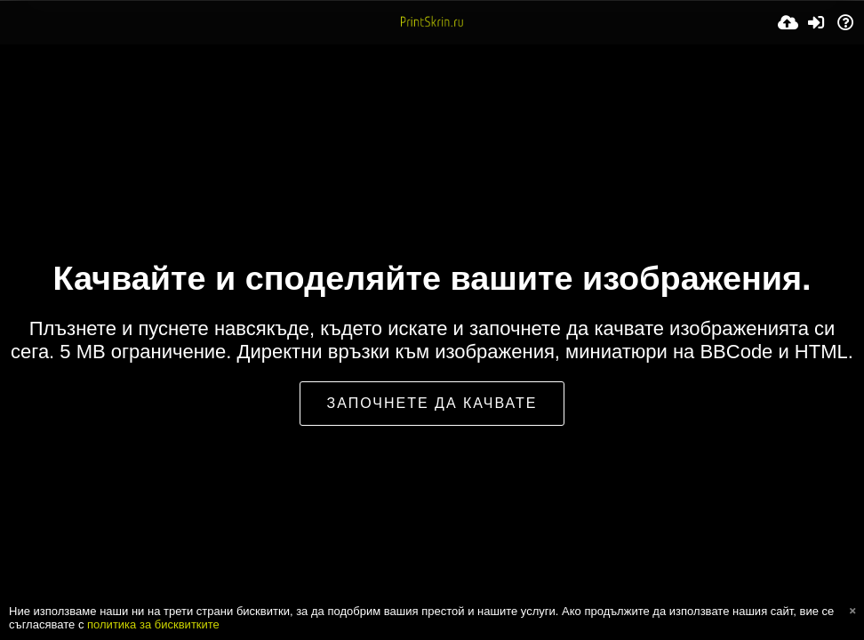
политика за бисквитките (153, 624)
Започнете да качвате (432, 403)
